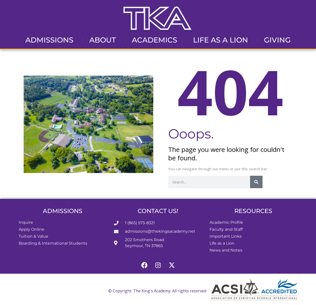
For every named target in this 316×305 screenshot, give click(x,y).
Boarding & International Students (53, 243)
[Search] (256, 182)
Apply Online (31, 229)
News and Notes (226, 250)
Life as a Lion (222, 40)
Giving (277, 40)
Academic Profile (226, 222)
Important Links (226, 236)
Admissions (50, 40)
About (103, 40)
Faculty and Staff (226, 229)
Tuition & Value (33, 236)
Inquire (26, 222)
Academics (156, 40)
